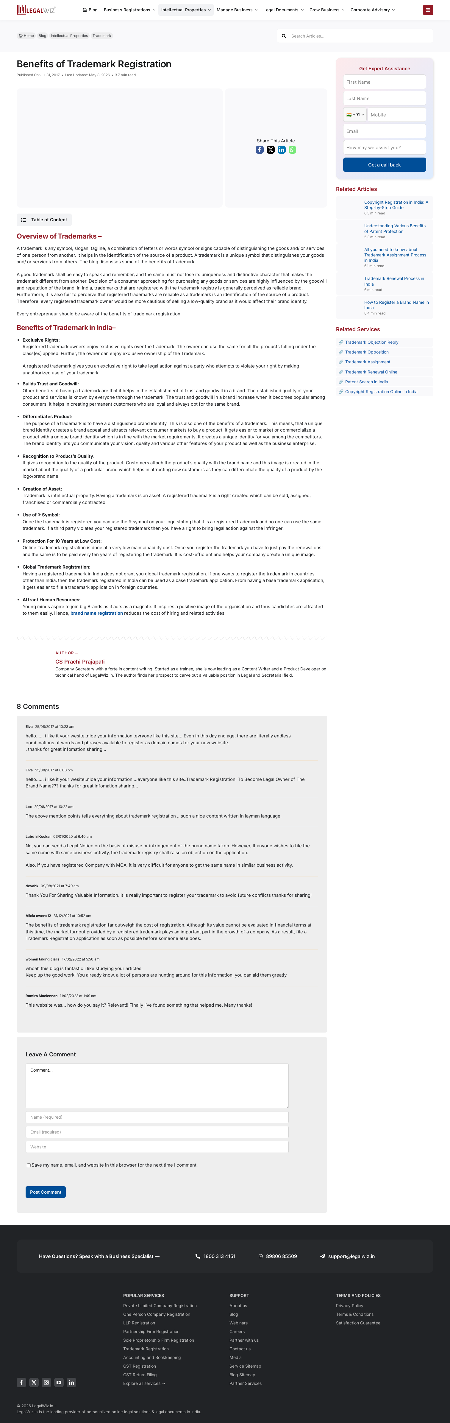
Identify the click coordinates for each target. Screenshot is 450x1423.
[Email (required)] (157, 1132)
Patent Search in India (366, 381)
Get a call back (384, 165)
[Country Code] (355, 114)
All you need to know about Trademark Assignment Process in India (395, 255)
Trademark (102, 35)
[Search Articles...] (355, 36)
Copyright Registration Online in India (381, 391)
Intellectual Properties (69, 35)
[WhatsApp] (292, 151)
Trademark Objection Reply (372, 342)
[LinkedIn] (281, 151)
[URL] (157, 1147)
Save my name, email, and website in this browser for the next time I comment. (115, 1165)
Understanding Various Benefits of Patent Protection (395, 228)
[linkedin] (71, 1382)
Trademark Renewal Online (371, 371)
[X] (270, 151)
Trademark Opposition (367, 351)
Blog (42, 35)
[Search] (284, 36)
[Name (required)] (157, 1117)
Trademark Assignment (367, 361)
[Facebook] (259, 151)
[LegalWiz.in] (36, 7)
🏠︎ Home (26, 35)
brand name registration (97, 613)
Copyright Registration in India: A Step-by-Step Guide (396, 205)
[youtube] (59, 1382)
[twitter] (34, 1382)
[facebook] (21, 1382)
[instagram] (46, 1382)
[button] (44, 220)
